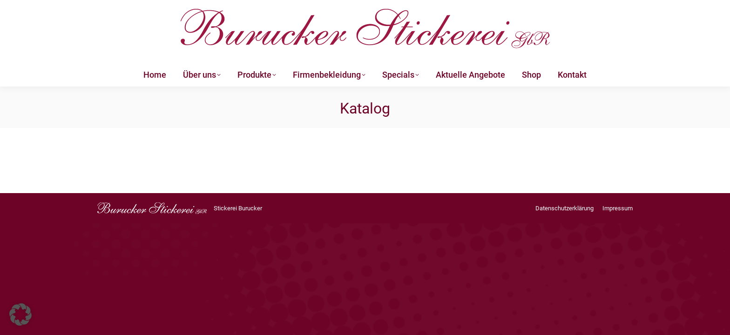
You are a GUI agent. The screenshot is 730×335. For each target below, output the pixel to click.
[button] (20, 314)
